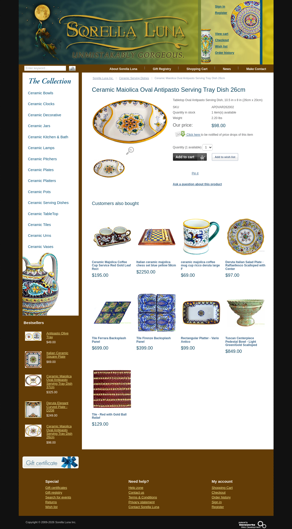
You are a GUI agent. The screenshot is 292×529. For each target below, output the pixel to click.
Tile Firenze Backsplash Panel (154, 340)
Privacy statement (141, 502)
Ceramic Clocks (41, 104)
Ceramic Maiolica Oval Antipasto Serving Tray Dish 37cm (60, 381)
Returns (51, 502)
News (227, 69)
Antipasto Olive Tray (58, 335)
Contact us (136, 492)
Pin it (195, 173)
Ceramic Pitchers (42, 159)
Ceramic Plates (41, 170)
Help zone (135, 488)
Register (218, 507)
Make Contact (256, 69)
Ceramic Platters (42, 180)
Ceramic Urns (39, 235)
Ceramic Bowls (40, 93)
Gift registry (53, 492)
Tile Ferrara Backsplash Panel (109, 340)
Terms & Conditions (142, 497)
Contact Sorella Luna (143, 507)
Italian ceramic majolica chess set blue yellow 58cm (156, 264)
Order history (221, 497)
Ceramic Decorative (44, 115)
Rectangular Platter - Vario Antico (200, 340)
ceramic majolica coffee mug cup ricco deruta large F (200, 265)
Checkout (219, 492)
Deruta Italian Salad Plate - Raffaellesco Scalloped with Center (245, 265)
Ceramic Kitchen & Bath (48, 137)
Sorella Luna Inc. (103, 78)
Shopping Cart (197, 69)
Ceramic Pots (39, 192)
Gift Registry (162, 69)
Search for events (58, 497)
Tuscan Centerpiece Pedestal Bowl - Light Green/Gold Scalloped (241, 342)
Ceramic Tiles (39, 224)
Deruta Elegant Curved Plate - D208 (58, 406)
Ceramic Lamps (41, 148)
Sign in (217, 502)
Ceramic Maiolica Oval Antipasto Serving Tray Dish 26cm (60, 431)
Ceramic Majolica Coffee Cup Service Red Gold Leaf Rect (111, 265)
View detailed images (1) (130, 151)
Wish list (51, 507)
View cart (221, 34)
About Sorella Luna (123, 69)
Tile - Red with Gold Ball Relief (109, 416)
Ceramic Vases (41, 246)
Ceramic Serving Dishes (134, 78)
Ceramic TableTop (43, 214)
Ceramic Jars (39, 126)
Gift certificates (56, 488)
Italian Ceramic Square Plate (58, 354)
